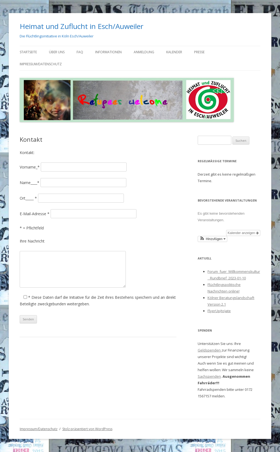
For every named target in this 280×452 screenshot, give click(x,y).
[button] (212, 239)
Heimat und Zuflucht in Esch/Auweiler (81, 26)
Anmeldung (144, 52)
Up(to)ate (223, 310)
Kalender (174, 52)
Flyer (211, 310)
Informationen (108, 52)
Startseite (28, 52)
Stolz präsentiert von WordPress (87, 429)
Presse (199, 52)
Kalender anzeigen (243, 233)
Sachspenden (209, 376)
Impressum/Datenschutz (41, 64)
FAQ (80, 52)
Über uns (57, 52)
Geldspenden (209, 350)
